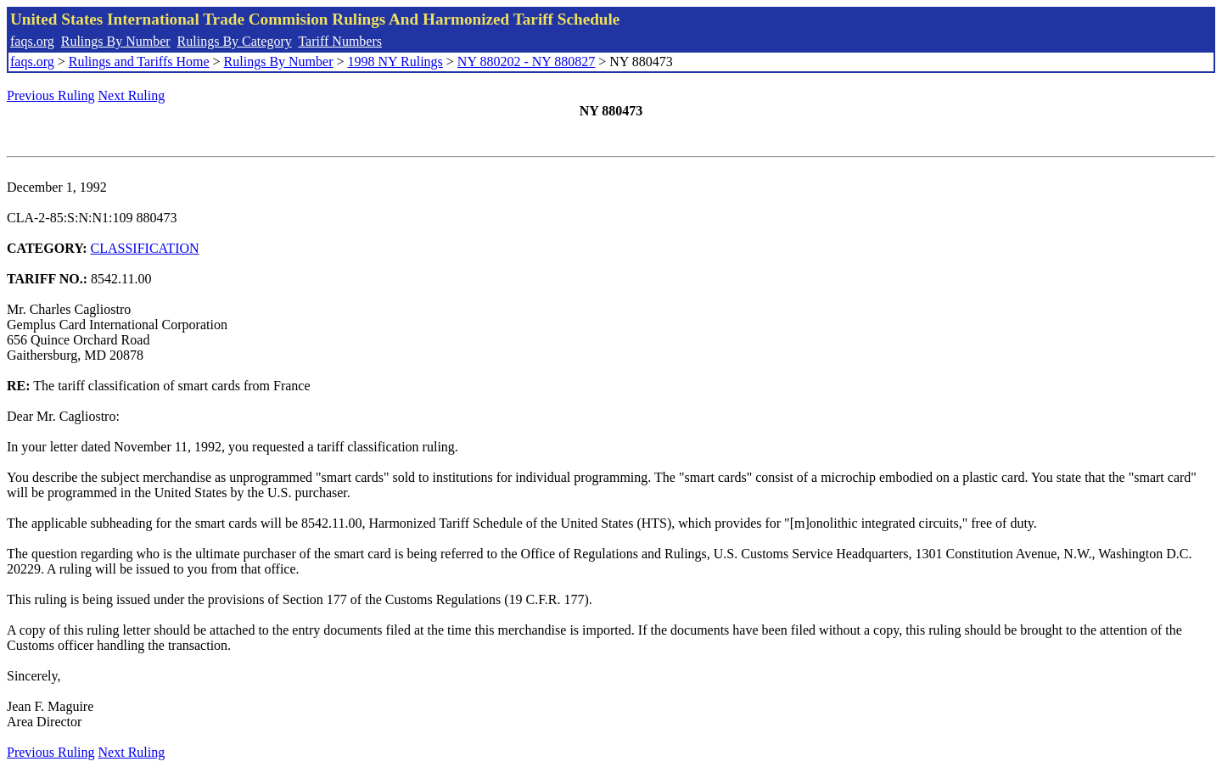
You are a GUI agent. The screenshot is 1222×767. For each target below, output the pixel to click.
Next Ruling (131, 95)
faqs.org (32, 41)
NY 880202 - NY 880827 (526, 61)
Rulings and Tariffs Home (139, 61)
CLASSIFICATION (145, 248)
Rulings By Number (116, 41)
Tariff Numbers (340, 41)
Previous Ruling (51, 95)
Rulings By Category (234, 41)
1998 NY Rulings (395, 61)
